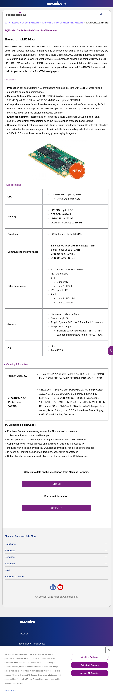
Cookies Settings (89, 657)
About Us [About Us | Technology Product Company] (10, 563)
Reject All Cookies (90, 665)
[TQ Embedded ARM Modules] (68, 23)
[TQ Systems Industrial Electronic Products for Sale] (46, 23)
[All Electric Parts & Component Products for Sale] (14, 23)
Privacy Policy (10, 690)
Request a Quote (14, 576)
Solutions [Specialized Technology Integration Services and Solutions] (10, 544)
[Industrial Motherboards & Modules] (29, 23)
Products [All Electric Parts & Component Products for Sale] (10, 550)
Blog (7, 570)
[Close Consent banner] (109, 650)
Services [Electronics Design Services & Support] (10, 557)
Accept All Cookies (89, 673)
